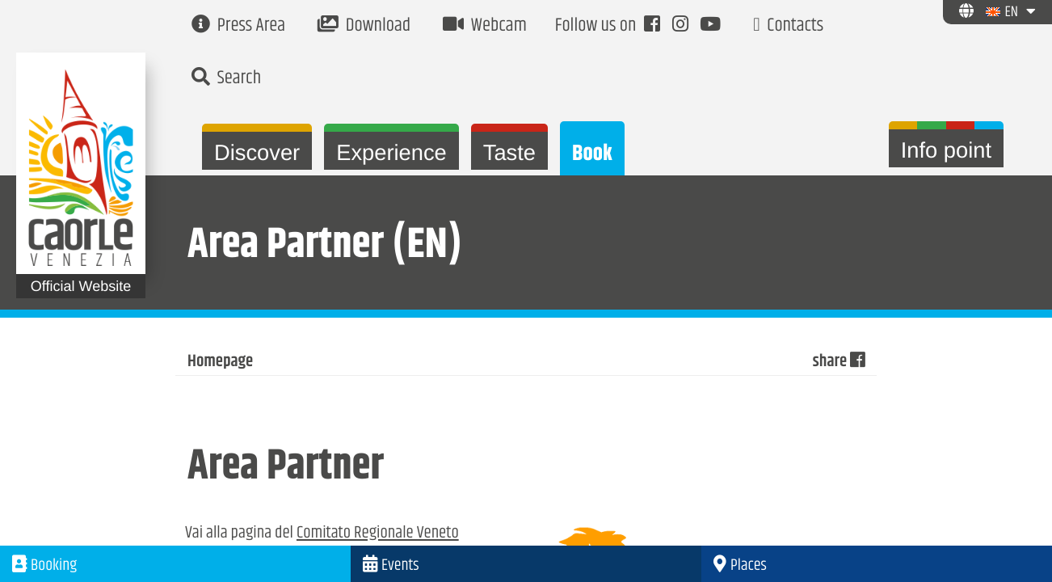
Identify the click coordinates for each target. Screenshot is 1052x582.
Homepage (220, 362)
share (839, 362)
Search (226, 79)
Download (364, 26)
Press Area (238, 26)
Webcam (485, 26)
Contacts (788, 26)
